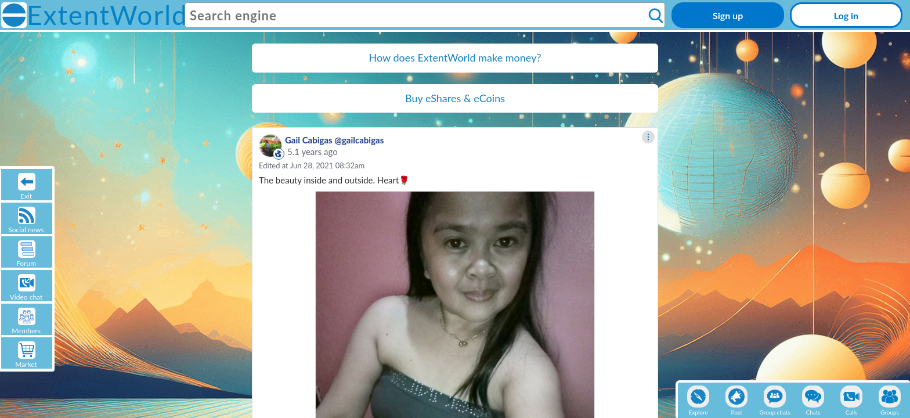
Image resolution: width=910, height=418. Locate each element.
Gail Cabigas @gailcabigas (334, 140)
